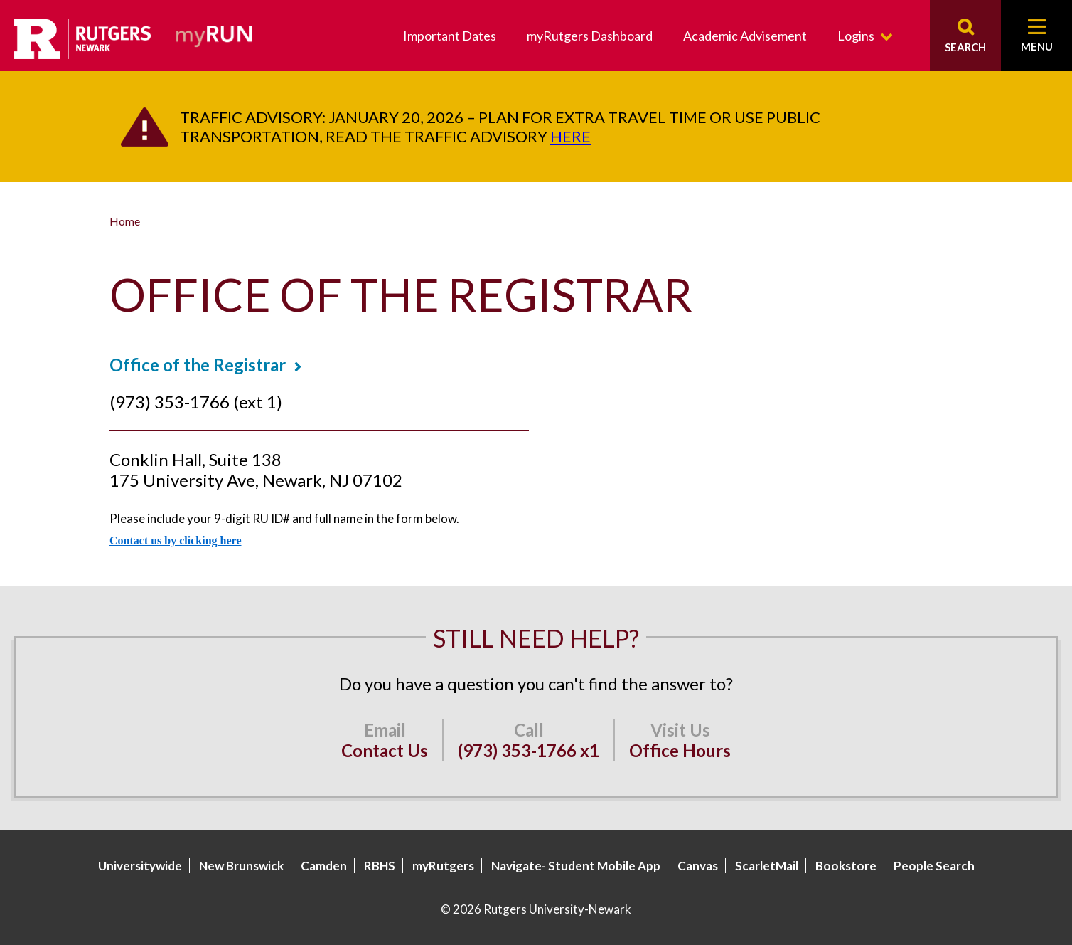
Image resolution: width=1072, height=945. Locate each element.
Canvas (697, 865)
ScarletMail (766, 865)
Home (124, 221)
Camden (324, 865)
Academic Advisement (745, 35)
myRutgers (443, 865)
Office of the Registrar (197, 364)
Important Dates (449, 35)
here (570, 136)
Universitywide (140, 865)
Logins (855, 35)
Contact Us (384, 750)
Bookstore (846, 865)
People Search (934, 865)
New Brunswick (241, 865)
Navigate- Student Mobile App (575, 865)
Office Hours (680, 750)
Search (965, 47)
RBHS (379, 865)
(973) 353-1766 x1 (528, 750)
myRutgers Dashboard (590, 35)
